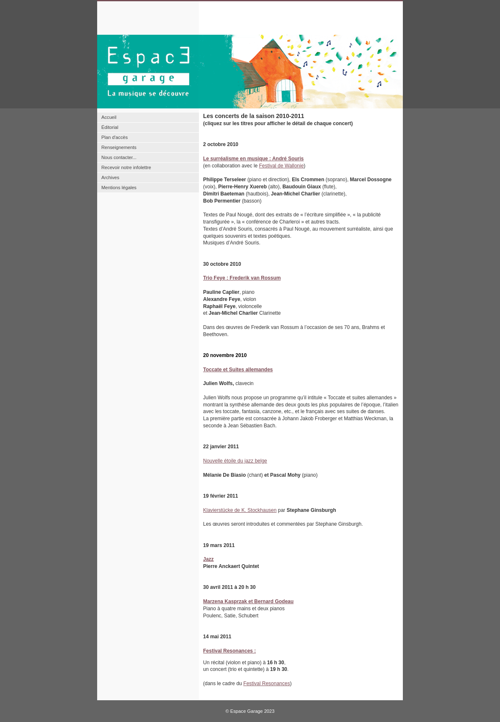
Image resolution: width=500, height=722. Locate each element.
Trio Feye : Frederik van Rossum (242, 278)
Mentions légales (119, 187)
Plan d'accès (114, 137)
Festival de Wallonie (281, 166)
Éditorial (109, 127)
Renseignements (119, 147)
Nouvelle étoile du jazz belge (235, 461)
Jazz (208, 559)
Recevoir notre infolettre (126, 167)
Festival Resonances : (229, 651)
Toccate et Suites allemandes (238, 370)
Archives (110, 177)
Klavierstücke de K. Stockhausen (239, 510)
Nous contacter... (119, 157)
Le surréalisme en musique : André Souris (253, 159)
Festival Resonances (266, 683)
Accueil (108, 117)
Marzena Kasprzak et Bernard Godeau (248, 601)
